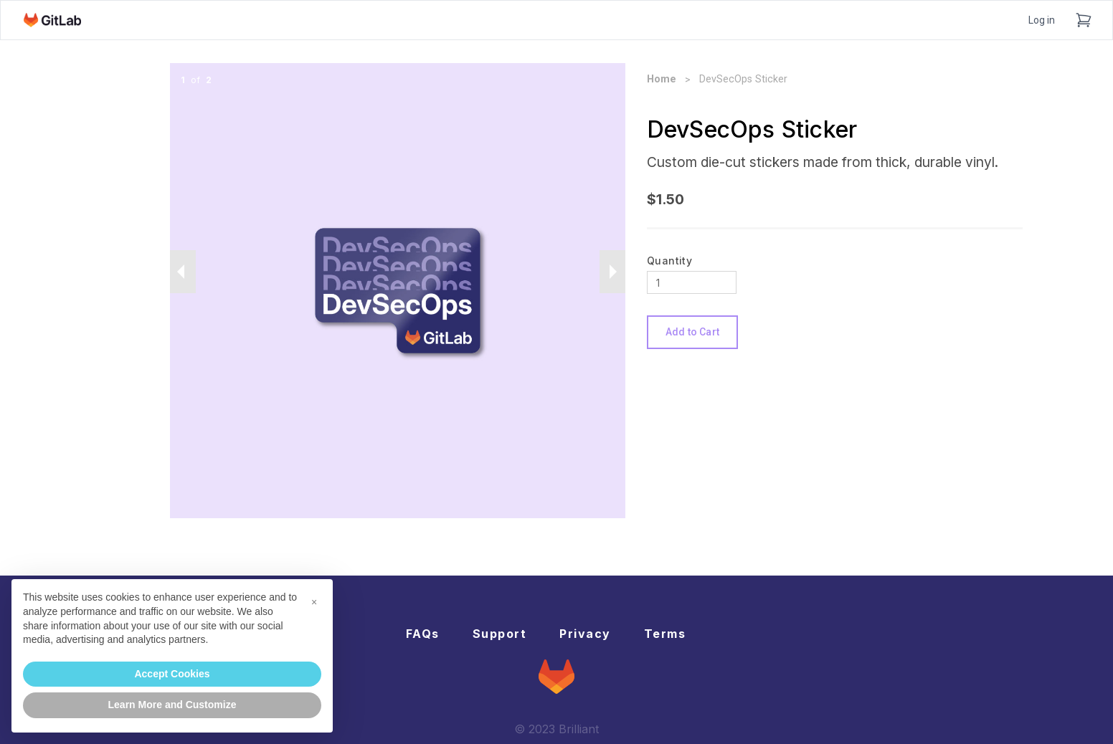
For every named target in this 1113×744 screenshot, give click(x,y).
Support (500, 633)
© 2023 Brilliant (556, 729)
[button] (314, 602)
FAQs (423, 633)
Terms (665, 633)
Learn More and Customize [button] (172, 704)
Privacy (585, 633)
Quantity (669, 260)
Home (661, 79)
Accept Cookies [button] (171, 673)
